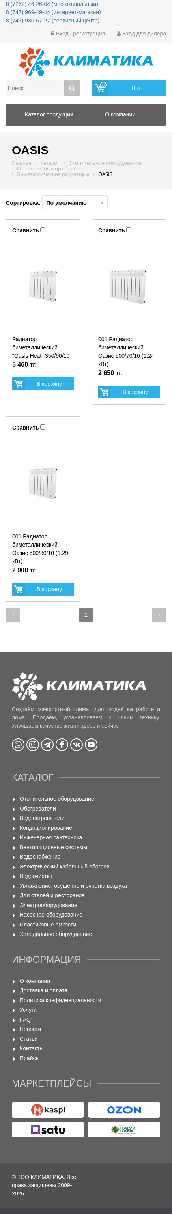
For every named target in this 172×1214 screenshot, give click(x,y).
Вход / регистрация (78, 33)
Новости (30, 1029)
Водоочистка (36, 876)
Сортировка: (57, 202)
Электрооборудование (48, 905)
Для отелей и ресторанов (52, 895)
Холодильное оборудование (56, 934)
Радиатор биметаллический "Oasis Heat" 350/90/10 (40, 347)
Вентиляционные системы (53, 847)
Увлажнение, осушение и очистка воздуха (73, 886)
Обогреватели (38, 808)
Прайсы (30, 1058)
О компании (35, 981)
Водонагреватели (42, 818)
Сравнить (25, 230)
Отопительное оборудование (57, 799)
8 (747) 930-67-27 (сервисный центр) (52, 20)
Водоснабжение (40, 857)
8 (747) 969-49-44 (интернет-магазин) (53, 12)
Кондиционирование (46, 828)
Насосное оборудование (51, 914)
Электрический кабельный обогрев (65, 866)
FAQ (25, 1019)
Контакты (31, 1048)
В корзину (49, 384)
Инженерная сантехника (51, 837)
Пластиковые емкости (48, 924)
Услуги (28, 1010)
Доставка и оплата (43, 990)
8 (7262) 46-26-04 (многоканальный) (52, 4)
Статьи (28, 1039)
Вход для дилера (141, 33)
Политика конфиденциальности (60, 1000)
